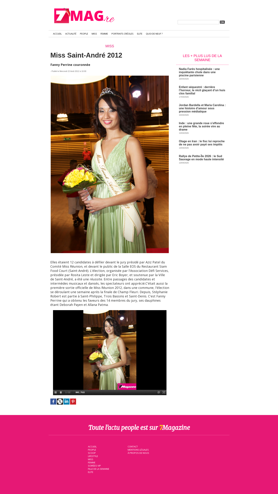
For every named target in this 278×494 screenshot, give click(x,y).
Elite (139, 33)
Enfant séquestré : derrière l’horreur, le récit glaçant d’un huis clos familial (202, 90)
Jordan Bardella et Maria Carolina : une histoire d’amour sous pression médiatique (202, 108)
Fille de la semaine (98, 468)
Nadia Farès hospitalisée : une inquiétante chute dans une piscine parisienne (199, 72)
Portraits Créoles (123, 33)
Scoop (91, 452)
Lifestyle (92, 455)
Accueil (57, 33)
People (84, 33)
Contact (132, 446)
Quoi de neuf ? (154, 33)
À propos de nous (138, 452)
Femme (104, 33)
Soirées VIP (94, 465)
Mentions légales (138, 449)
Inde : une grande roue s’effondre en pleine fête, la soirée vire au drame (201, 126)
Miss (94, 33)
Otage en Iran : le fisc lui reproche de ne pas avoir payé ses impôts (202, 143)
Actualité (70, 33)
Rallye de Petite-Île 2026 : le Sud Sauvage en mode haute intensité (201, 158)
